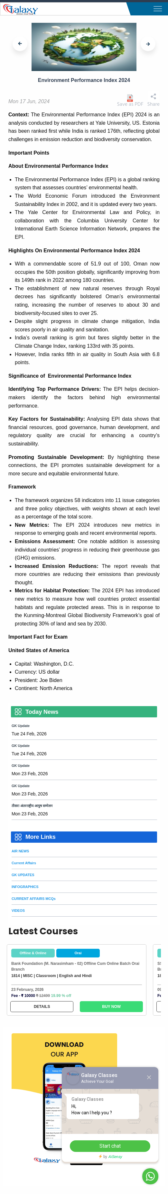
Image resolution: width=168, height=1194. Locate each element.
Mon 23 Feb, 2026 (30, 773)
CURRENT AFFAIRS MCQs (34, 899)
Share (153, 99)
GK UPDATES (23, 875)
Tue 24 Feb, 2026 (29, 733)
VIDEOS (18, 910)
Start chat (110, 1146)
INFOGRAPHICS (25, 887)
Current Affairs (24, 863)
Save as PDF (130, 100)
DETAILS (42, 1006)
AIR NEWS (20, 851)
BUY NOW (111, 1006)
